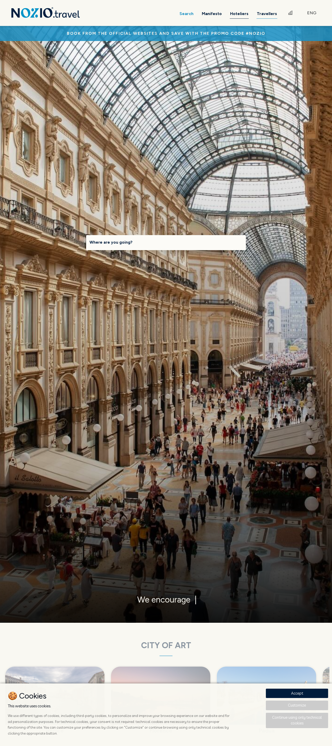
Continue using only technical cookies (297, 720)
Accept (297, 693)
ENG (311, 12)
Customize (297, 705)
